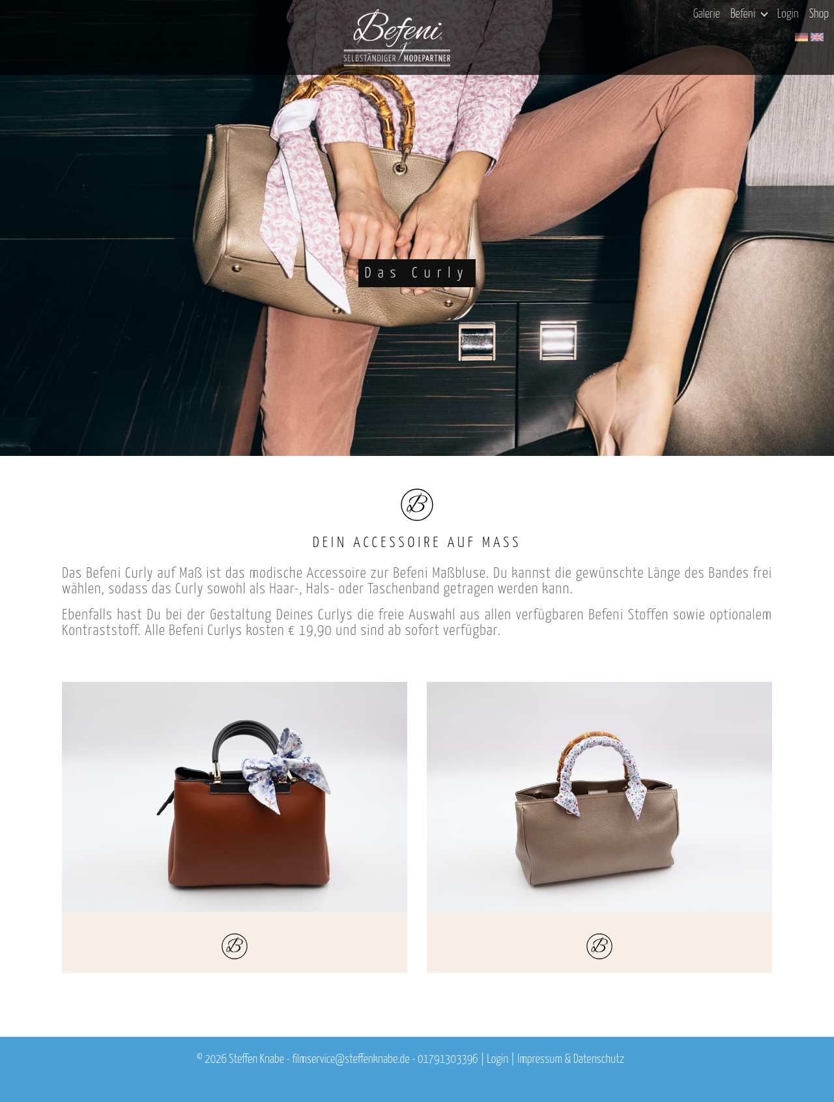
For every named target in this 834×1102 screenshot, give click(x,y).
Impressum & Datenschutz (570, 1060)
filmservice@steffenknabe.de (350, 1060)
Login (788, 14)
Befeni (749, 14)
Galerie (706, 14)
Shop (819, 14)
